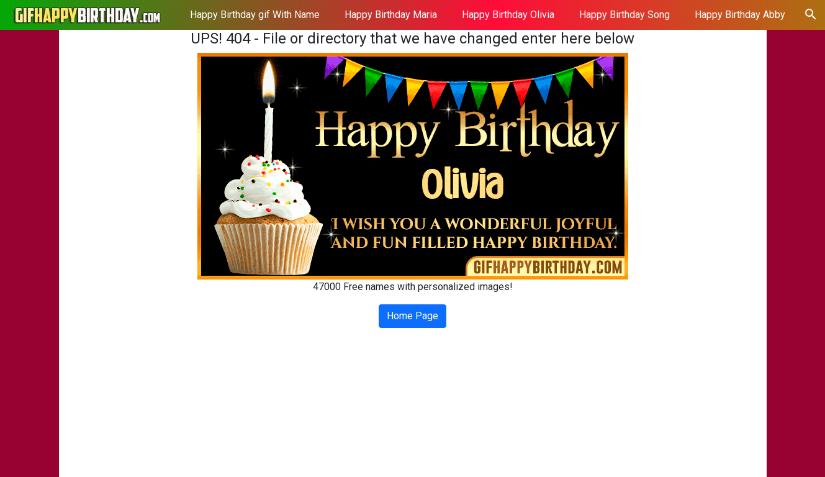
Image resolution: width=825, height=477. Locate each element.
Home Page (412, 316)
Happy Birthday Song (624, 14)
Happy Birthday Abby (740, 14)
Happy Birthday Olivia (508, 14)
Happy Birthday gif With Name (255, 14)
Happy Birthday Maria (391, 14)
